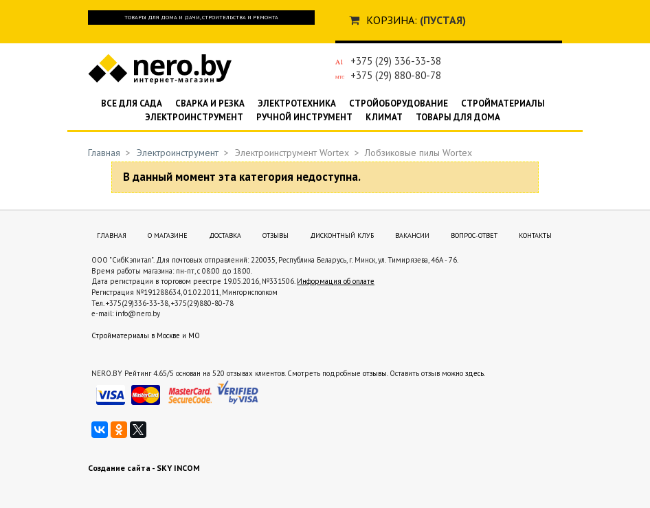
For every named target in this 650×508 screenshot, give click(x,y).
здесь (474, 373)
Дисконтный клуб (342, 235)
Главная (104, 152)
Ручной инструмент (304, 117)
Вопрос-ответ (474, 235)
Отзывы (275, 235)
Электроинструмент (194, 117)
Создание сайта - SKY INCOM (144, 468)
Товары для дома (458, 117)
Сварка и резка (210, 103)
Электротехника (297, 103)
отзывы (375, 373)
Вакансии (412, 235)
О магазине (168, 235)
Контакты (535, 235)
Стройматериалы (503, 103)
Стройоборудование (398, 103)
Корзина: (391, 20)
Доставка (225, 235)
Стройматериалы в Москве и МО (145, 335)
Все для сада (131, 103)
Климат (384, 117)
